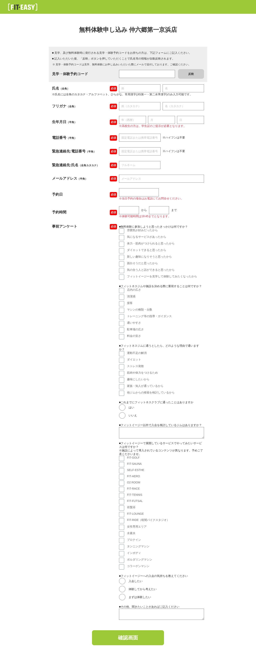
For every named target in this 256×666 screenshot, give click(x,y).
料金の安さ (134, 335)
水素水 (131, 533)
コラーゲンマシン (138, 566)
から (144, 210)
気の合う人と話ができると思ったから (151, 269)
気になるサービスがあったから (146, 236)
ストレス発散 (135, 366)
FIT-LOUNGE (135, 513)
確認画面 (128, 638)
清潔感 (131, 296)
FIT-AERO (133, 476)
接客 (130, 303)
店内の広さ (134, 289)
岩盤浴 (131, 507)
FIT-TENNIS (134, 494)
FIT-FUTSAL (135, 501)
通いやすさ (134, 322)
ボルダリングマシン (139, 559)
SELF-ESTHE (135, 470)
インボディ (134, 553)
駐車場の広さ (135, 329)
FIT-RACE (133, 488)
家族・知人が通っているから (145, 385)
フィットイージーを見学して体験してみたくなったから (162, 276)
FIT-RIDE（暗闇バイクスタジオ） (148, 520)
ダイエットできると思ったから (146, 250)
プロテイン (134, 539)
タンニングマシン (138, 546)
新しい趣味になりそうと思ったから (149, 256)
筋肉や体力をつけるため (142, 372)
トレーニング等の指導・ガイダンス (149, 316)
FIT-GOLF (133, 457)
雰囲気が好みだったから (142, 230)
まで (174, 210)
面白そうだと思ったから (142, 263)
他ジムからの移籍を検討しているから (151, 392)
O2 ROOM (133, 482)
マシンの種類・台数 (139, 309)
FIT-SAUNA (134, 463)
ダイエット (134, 359)
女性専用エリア (137, 526)
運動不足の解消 (137, 352)
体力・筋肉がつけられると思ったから (151, 243)
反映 (191, 74)
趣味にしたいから (138, 379)
